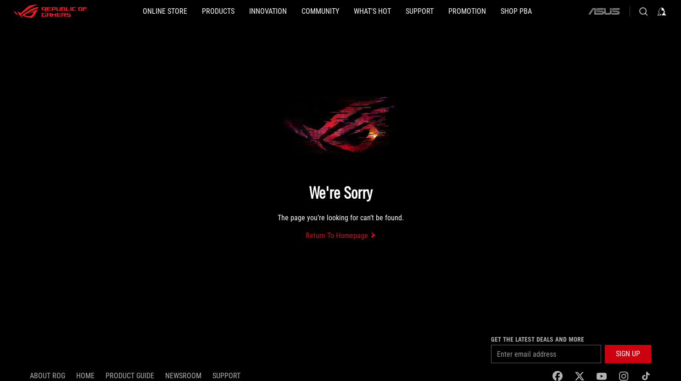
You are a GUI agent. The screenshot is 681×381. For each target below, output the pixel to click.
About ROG (47, 375)
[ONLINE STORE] (165, 11)
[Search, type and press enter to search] (643, 11)
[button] (218, 11)
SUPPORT (226, 375)
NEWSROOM (183, 375)
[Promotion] (467, 11)
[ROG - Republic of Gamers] (50, 11)
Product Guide (130, 375)
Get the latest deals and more (537, 339)
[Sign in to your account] (661, 11)
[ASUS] (604, 11)
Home (85, 375)
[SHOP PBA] (516, 11)
